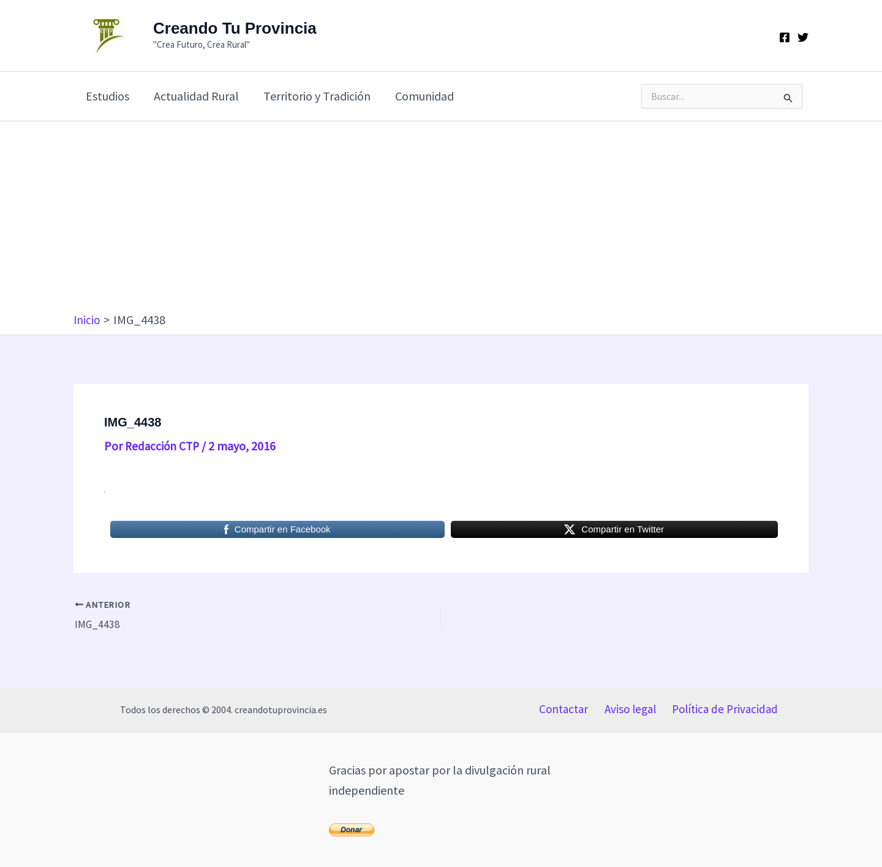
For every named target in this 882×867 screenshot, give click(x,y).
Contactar (563, 706)
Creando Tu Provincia (235, 28)
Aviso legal (629, 706)
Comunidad (424, 96)
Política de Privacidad (724, 706)
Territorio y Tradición (317, 96)
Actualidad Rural (196, 96)
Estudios (107, 96)
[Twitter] (803, 37)
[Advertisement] (441, 219)
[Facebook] (784, 37)
